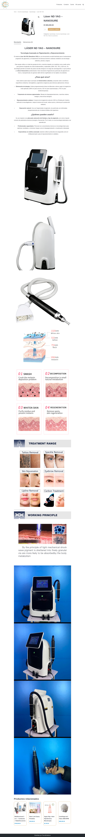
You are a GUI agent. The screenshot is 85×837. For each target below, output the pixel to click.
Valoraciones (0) (28, 42)
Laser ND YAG (40, 11)
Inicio (15, 11)
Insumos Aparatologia (23, 11)
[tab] (17, 42)
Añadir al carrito (54, 29)
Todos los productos (53, 35)
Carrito (72, 4)
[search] (83, 4)
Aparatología (32, 11)
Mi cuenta (78, 4)
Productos (59, 4)
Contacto (66, 4)
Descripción (17, 42)
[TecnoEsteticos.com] (9, 4)
